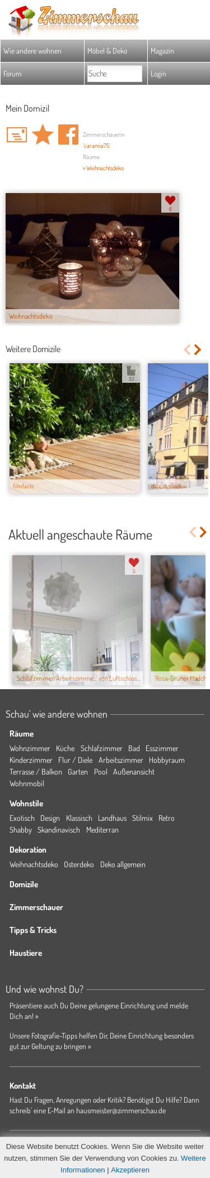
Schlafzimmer (102, 748)
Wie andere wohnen (32, 50)
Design (50, 818)
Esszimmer (162, 748)
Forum (12, 73)
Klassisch (79, 818)
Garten (78, 771)
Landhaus (112, 818)
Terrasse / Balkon (36, 771)
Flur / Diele (75, 760)
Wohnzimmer (30, 748)
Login (158, 73)
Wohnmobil (27, 783)
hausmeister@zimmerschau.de (121, 1110)
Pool (101, 771)
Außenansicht (134, 771)
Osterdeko (79, 864)
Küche (65, 748)
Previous (187, 350)
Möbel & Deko (107, 50)
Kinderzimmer (31, 760)
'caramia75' (96, 146)
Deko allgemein (123, 864)
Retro (166, 818)
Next (198, 350)
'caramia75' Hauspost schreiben (17, 134)
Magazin (162, 50)
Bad (134, 748)
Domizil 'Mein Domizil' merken (42, 134)
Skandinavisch (59, 829)
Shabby (21, 829)
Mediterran (102, 829)
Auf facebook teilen (68, 134)
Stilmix (142, 818)
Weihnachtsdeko (34, 864)
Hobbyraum (167, 760)
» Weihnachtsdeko (103, 168)
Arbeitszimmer (121, 760)
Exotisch (22, 818)
